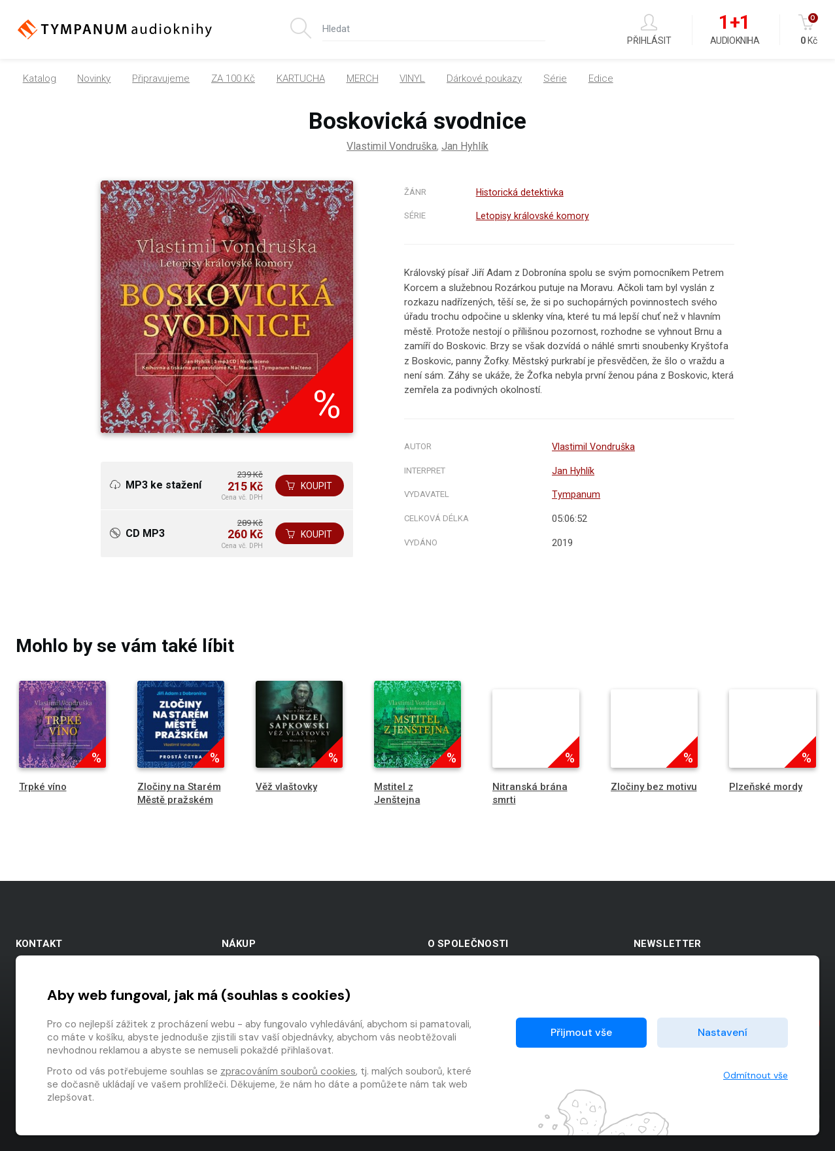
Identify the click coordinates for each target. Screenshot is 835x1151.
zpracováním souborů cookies (288, 1071)
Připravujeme (161, 78)
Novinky (94, 78)
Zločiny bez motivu (654, 787)
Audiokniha (734, 30)
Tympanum (574, 494)
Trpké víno (43, 787)
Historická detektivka (519, 192)
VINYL (412, 78)
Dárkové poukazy (484, 78)
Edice (600, 78)
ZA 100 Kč (233, 78)
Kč (809, 29)
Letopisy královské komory (532, 216)
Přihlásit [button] (649, 29)
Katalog (39, 78)
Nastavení (722, 1032)
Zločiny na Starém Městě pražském (179, 793)
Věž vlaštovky (286, 787)
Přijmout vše (581, 1032)
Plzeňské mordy (765, 787)
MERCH (363, 78)
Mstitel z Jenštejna (397, 793)
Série (555, 78)
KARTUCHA (301, 78)
